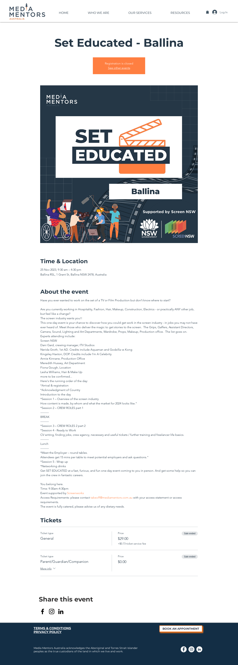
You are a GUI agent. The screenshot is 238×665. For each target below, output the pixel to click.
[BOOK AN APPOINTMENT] (180, 628)
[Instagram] (51, 611)
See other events (119, 68)
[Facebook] (42, 611)
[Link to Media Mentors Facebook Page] (184, 649)
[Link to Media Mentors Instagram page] (191, 649)
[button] (98, 11)
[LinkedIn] (60, 611)
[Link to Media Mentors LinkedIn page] (199, 649)
